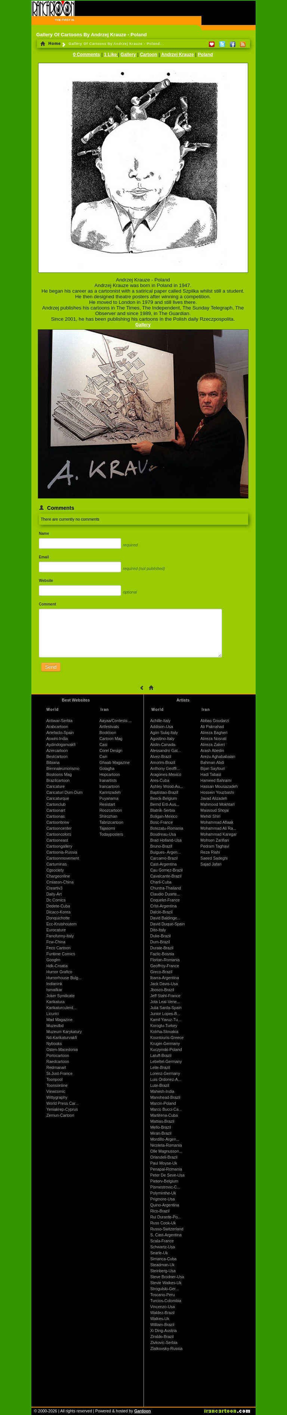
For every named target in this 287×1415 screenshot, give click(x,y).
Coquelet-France (165, 900)
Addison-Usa (161, 726)
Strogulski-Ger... (164, 1288)
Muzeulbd (55, 1025)
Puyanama (108, 798)
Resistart (107, 804)
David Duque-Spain (167, 924)
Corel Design (111, 750)
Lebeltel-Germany (166, 1061)
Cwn (103, 756)
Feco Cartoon (58, 948)
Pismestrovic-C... (165, 1187)
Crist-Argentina (163, 906)
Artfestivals (109, 726)
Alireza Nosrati (213, 738)
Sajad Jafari (210, 864)
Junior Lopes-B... (165, 1013)
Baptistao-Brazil (164, 792)
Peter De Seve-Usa (167, 1175)
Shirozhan (108, 816)
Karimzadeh (110, 792)
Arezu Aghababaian (217, 756)
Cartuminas (56, 864)
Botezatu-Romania (166, 828)
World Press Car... (62, 1103)
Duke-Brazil (160, 936)
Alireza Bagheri (213, 732)
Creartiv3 (54, 888)
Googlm (53, 960)
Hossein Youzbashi (217, 792)
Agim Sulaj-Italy (164, 732)
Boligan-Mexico (164, 816)
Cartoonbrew (57, 822)
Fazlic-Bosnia (162, 954)
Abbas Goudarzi (214, 720)
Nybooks (54, 1043)
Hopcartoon (109, 774)
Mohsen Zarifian (214, 840)
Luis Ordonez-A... (165, 1079)
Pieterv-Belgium (164, 1181)
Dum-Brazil (160, 942)
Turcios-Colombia (165, 1300)
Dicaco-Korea (58, 912)
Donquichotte (58, 918)
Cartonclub (56, 804)
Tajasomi (107, 828)
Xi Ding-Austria (163, 1330)
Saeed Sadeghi (214, 858)
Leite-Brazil (160, 1067)
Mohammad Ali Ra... (218, 828)
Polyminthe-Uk (163, 1193)
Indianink (54, 983)
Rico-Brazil (160, 1211)
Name (44, 533)
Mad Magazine (59, 1019)
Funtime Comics (60, 954)
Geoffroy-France (164, 966)
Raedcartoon (57, 1061)
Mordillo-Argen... (164, 1139)
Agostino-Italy (162, 738)
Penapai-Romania (166, 1169)
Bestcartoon (57, 756)
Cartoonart (55, 810)
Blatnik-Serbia (162, 810)
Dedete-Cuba (58, 906)
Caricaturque (57, 798)
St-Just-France (59, 1073)
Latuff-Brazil (161, 1055)
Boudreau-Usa (163, 834)
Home (50, 43)
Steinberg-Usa (163, 1270)
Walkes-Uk (159, 1318)
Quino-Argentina (164, 1205)
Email (44, 557)
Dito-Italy (158, 930)
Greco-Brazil (161, 971)
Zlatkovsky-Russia (166, 1348)
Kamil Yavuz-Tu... (165, 1019)
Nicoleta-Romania (166, 1145)
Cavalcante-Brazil (166, 876)
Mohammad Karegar (218, 834)
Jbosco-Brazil (162, 989)
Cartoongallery (59, 846)
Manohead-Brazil (165, 1097)
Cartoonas (55, 816)
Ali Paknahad (212, 726)
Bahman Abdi (212, 762)
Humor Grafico (59, 971)
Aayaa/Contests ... (115, 720)
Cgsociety (55, 870)
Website (46, 581)
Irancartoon (109, 786)
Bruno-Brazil (161, 846)
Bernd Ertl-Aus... (164, 804)
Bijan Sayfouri (212, 768)
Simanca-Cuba (163, 1259)
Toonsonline (57, 1085)
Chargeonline (58, 876)
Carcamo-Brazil (164, 858)
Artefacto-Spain (60, 732)
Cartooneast (57, 840)
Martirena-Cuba (164, 1115)
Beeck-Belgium (163, 798)
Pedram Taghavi (214, 846)
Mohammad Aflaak (216, 822)
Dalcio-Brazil (161, 912)
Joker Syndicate (60, 995)
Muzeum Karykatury (64, 1031)
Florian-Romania (165, 960)
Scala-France (162, 1241)
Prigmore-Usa (162, 1199)
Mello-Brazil (160, 1127)
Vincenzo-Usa (162, 1306)
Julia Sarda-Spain (166, 1007)
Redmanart (56, 1067)
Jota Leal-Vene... (165, 1001)
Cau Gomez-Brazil (166, 870)
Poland (205, 54)
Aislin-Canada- (163, 744)
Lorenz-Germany (165, 1073)
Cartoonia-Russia (61, 852)
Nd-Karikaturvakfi (61, 1037)
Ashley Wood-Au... (166, 786)
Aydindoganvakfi (60, 744)
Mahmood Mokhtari (217, 804)
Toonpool (54, 1079)
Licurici (52, 1013)
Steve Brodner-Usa (167, 1276)
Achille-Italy (160, 720)
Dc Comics (56, 900)
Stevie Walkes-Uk (166, 1282)
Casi (103, 744)
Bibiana (53, 762)
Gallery (128, 54)
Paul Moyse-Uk (163, 1163)
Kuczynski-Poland (166, 1049)
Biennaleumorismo (62, 768)
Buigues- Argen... (165, 852)
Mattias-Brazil (162, 1121)
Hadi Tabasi (210, 774)
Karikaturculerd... (61, 1007)
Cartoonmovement (62, 858)
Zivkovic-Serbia (164, 1342)
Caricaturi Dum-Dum (64, 792)
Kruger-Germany (165, 1043)
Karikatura (55, 1001)
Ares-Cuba (159, 780)
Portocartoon (57, 1055)
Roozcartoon (110, 810)
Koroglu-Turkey (163, 1025)
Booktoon (107, 732)
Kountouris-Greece (166, 1037)
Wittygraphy (56, 1097)
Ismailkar (54, 989)
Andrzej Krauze (177, 54)
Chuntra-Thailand (165, 888)
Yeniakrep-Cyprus (62, 1109)
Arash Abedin (212, 750)
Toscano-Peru (162, 1294)
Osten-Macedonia (62, 1049)
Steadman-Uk (162, 1265)
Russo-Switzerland (166, 1229)
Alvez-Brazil (160, 756)
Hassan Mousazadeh (219, 786)
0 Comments (86, 54)
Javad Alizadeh (213, 798)
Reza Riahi (210, 852)
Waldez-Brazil (162, 1312)
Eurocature (56, 930)
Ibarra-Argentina (164, 977)
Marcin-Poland (163, 1103)
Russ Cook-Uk (163, 1223)
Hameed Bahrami (215, 780)
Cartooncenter (59, 828)
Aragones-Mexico (165, 774)
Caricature (55, 786)
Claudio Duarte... (165, 894)
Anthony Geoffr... (165, 768)
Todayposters (111, 834)
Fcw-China (55, 942)
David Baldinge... (165, 918)
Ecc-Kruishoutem (61, 924)
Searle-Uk (159, 1253)
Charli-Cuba (161, 882)
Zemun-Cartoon (60, 1115)
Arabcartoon (57, 726)
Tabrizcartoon (111, 822)
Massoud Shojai (214, 810)
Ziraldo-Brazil (162, 1336)
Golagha (106, 768)
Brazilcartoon (58, 780)
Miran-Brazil (161, 1133)
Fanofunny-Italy (60, 936)
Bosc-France (161, 822)
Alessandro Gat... (165, 750)
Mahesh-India (162, 1091)
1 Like (111, 54)
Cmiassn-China (60, 882)
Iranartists (108, 780)
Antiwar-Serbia (59, 720)
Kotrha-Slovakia (164, 1031)
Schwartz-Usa (162, 1247)
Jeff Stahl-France (165, 995)
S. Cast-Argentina (166, 1235)
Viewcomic (55, 1091)
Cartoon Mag (111, 738)
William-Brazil (162, 1324)
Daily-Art (54, 894)
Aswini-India (57, 738)
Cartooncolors (58, 834)
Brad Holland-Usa (166, 840)
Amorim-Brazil (162, 762)
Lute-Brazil (159, 1085)
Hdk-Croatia (57, 966)
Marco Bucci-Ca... (166, 1109)
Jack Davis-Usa (164, 983)
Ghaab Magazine (114, 762)
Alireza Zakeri (212, 744)
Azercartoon (57, 750)
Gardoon (142, 1411)
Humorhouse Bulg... (63, 977)
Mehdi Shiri (210, 816)
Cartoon (148, 54)
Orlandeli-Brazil (164, 1157)
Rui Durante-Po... (165, 1217)
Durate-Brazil (161, 948)
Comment (47, 604)
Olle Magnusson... (166, 1151)
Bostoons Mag (59, 774)
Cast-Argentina (163, 864)
